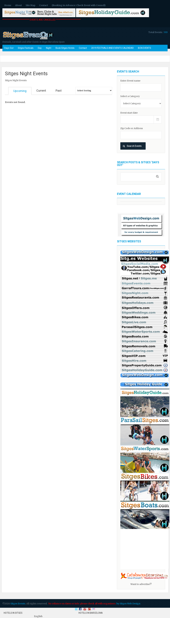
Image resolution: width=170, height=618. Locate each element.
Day (40, 48)
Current (41, 90)
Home (7, 5)
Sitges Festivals (25, 48)
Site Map (30, 5)
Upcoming (19, 91)
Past (59, 90)
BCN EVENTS (144, 48)
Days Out (8, 48)
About (18, 5)
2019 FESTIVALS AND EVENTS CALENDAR (112, 48)
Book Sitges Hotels (65, 48)
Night (48, 48)
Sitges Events (17, 603)
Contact (43, 5)
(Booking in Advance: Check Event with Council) (79, 5)
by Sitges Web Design (128, 603)
